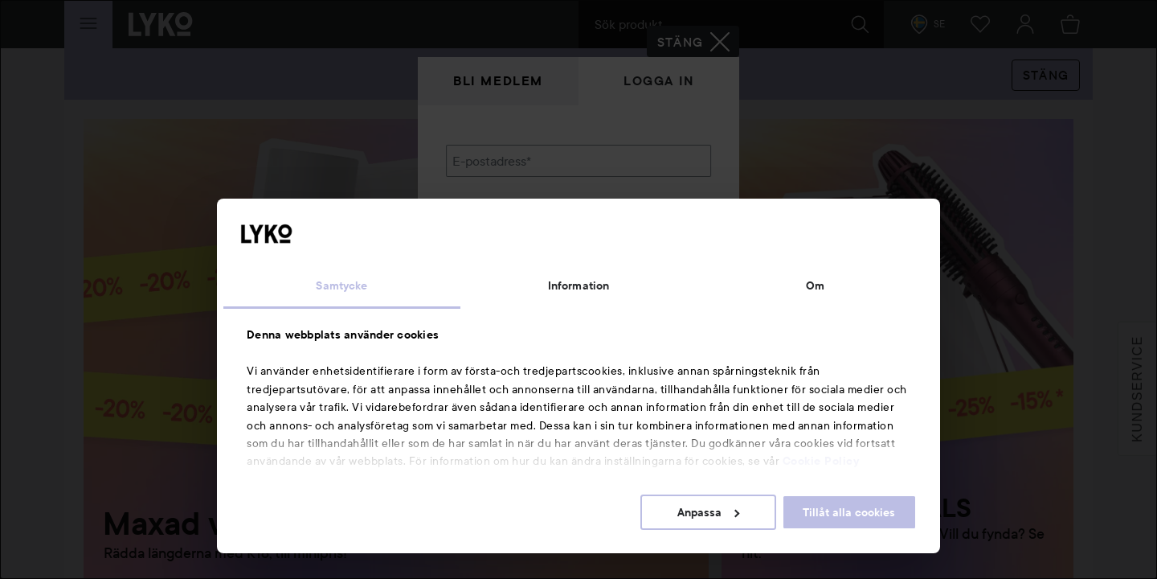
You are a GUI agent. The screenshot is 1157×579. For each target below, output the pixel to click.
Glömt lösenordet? (499, 273)
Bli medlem (498, 80)
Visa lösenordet (669, 243)
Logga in (658, 80)
